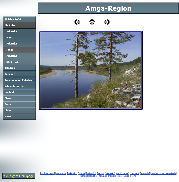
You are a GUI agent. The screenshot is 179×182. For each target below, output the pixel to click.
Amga (101, 173)
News (134, 176)
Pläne (111, 176)
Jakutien (134, 173)
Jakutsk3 (110, 173)
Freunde (145, 173)
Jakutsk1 (72, 173)
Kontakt (102, 176)
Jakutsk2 (91, 173)
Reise (119, 176)
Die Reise (61, 173)
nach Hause (122, 173)
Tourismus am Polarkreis (163, 173)
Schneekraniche (88, 176)
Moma (82, 173)
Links (126, 176)
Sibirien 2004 (47, 173)
